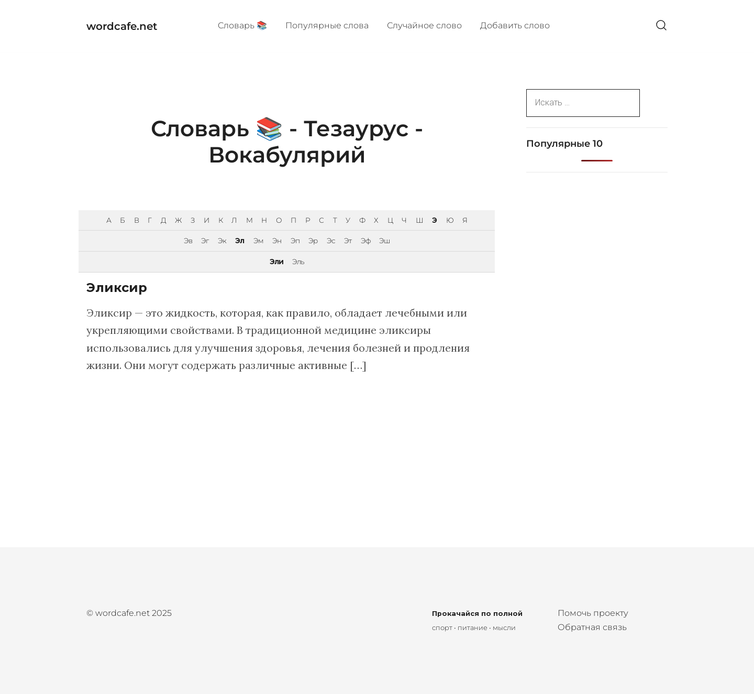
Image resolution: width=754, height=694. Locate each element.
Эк (222, 240)
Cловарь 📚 (242, 25)
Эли (276, 261)
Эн (276, 240)
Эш (384, 240)
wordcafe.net (121, 26)
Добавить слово (515, 25)
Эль (298, 261)
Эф (365, 240)
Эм (258, 240)
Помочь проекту (593, 613)
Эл (239, 240)
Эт (347, 240)
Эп (295, 240)
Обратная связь (592, 627)
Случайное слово (424, 25)
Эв (188, 240)
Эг (204, 240)
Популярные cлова (327, 25)
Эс (331, 240)
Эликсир (116, 287)
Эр (312, 240)
